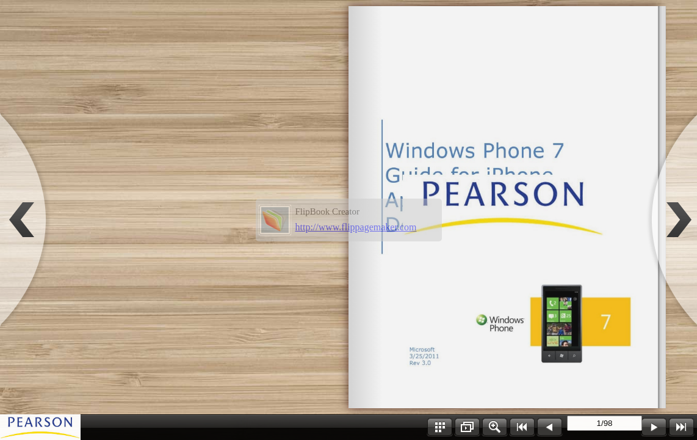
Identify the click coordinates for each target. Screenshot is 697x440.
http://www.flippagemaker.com (356, 227)
